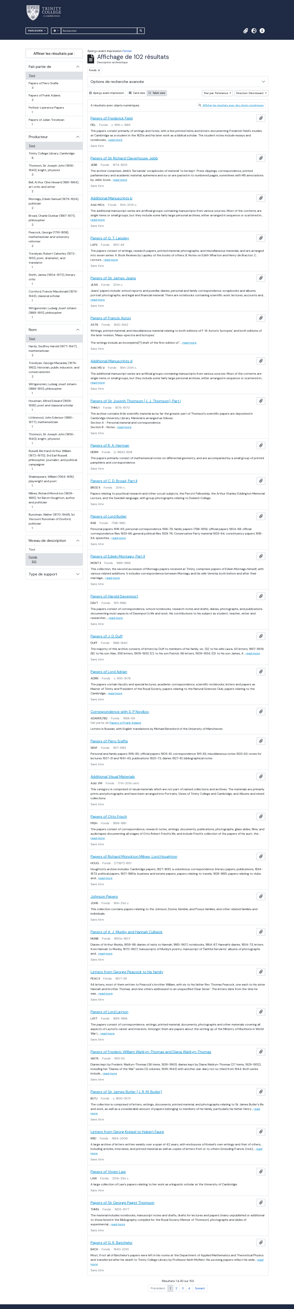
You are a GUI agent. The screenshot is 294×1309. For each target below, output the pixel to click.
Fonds (38, 559)
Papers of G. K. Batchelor (112, 1242)
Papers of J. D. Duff (107, 636)
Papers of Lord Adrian (109, 671)
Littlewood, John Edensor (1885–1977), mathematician (51, 422)
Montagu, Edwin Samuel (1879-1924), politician (53, 203)
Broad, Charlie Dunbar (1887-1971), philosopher (51, 220)
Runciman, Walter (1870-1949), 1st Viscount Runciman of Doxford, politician (51, 521)
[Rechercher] (99, 31)
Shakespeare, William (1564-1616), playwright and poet (51, 481)
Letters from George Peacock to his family (127, 972)
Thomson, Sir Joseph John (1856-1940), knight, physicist (51, 170)
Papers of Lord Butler (109, 516)
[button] (246, 31)
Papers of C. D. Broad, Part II (114, 481)
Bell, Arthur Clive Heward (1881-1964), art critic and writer (53, 187)
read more (115, 140)
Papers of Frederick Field (112, 118)
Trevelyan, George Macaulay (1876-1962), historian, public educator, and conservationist (53, 370)
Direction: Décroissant (250, 93)
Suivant (200, 1288)
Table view (156, 93)
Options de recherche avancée (117, 81)
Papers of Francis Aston (111, 318)
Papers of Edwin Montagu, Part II (118, 556)
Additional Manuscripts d (111, 361)
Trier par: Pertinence (216, 93)
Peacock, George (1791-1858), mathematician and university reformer (48, 239)
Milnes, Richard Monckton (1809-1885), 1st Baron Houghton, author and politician (51, 500)
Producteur (38, 136)
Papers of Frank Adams (44, 97)
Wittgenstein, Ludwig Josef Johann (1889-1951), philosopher (52, 313)
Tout (32, 75)
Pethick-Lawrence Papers (46, 109)
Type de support (43, 574)
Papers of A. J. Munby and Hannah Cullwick (127, 932)
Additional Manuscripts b (111, 198)
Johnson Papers (104, 896)
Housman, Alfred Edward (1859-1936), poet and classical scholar (50, 405)
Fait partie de (40, 66)
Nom (33, 329)
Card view (137, 93)
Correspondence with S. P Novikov (120, 711)
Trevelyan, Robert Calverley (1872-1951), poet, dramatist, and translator (52, 260)
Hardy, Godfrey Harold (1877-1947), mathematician (52, 351)
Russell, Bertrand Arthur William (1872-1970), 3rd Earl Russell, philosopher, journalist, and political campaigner (52, 460)
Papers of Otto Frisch (109, 816)
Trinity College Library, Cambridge (51, 155)
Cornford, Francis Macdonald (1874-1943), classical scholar (53, 296)
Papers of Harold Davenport (114, 596)
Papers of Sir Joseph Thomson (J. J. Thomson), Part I (136, 401)
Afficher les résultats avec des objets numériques (231, 105)
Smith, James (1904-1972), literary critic (51, 279)
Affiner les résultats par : (54, 53)
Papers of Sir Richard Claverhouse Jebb (124, 158)
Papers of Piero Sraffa (43, 85)
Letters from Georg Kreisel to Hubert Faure (127, 1131)
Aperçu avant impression (106, 93)
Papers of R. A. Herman (110, 445)
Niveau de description (47, 540)
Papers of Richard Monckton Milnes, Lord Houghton (134, 856)
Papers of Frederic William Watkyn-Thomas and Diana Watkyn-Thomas (151, 1052)
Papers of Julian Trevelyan (46, 122)
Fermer (127, 51)
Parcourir (36, 30)
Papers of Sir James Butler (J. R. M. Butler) (126, 1091)
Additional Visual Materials (113, 776)
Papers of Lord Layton (109, 1012)
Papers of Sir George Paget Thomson (122, 1202)
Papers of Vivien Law (108, 1171)
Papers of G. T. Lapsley (110, 238)
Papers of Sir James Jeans (113, 278)
